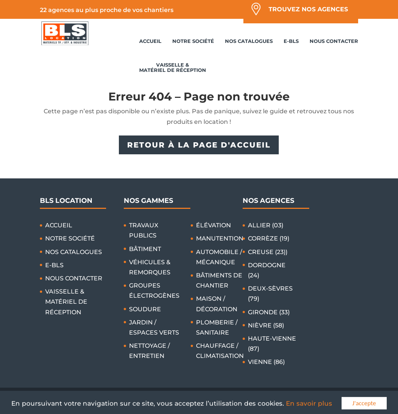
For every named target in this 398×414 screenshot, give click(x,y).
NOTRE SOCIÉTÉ (193, 41)
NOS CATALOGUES (249, 41)
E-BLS (291, 41)
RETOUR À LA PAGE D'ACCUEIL (198, 144)
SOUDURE (145, 309)
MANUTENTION (219, 238)
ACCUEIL (150, 41)
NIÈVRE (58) (266, 325)
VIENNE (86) (266, 361)
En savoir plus (309, 407)
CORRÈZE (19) (268, 238)
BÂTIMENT (145, 249)
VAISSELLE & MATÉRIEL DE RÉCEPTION (172, 67)
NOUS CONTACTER (334, 41)
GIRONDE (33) (269, 312)
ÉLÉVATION (213, 225)
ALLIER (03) (265, 225)
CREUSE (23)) (267, 252)
